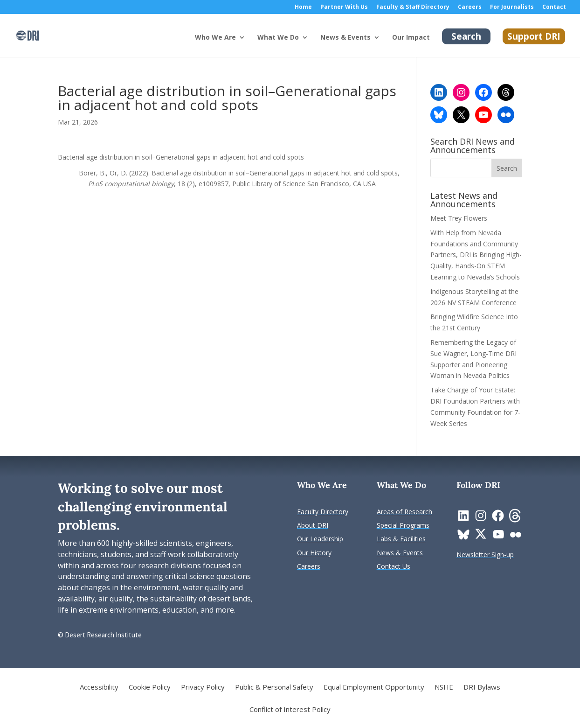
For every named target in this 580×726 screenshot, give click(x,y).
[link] (27, 34)
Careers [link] (470, 7)
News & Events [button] (345, 38)
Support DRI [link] (533, 36)
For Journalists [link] (512, 7)
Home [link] (303, 7)
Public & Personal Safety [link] (274, 687)
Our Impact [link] (411, 38)
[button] (506, 168)
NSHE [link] (444, 687)
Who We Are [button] (215, 38)
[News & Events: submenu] (384, 44)
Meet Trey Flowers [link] (458, 218)
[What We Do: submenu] (312, 44)
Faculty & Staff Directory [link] (412, 7)
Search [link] (466, 36)
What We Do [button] (278, 38)
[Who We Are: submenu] (249, 44)
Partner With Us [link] (344, 7)
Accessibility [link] (99, 687)
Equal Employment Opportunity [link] (374, 687)
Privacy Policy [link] (203, 687)
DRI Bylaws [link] (481, 687)
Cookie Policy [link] (150, 687)
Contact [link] (554, 7)
